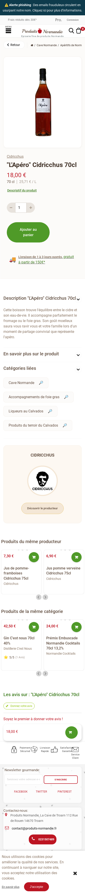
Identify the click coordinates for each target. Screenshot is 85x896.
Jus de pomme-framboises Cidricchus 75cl (16, 573)
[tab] (42, 299)
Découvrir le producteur (42, 508)
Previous (38, 597)
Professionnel (58, 20)
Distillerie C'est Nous (18, 648)
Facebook (21, 791)
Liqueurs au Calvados (26, 411)
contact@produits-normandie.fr (34, 828)
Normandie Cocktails (60, 653)
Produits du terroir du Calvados (33, 425)
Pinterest (65, 791)
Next (45, 597)
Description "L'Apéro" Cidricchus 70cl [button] (39, 298)
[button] (14, 45)
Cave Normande (21, 383)
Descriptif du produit (22, 190)
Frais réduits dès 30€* (22, 19)
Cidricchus (15, 156)
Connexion (73, 19)
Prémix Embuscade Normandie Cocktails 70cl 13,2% (63, 643)
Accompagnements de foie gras (34, 397)
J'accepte (36, 887)
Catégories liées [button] (19, 368)
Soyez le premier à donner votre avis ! (33, 719)
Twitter (41, 791)
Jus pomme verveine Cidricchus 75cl (63, 570)
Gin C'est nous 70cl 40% (19, 640)
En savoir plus (10, 887)
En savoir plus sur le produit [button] (31, 354)
